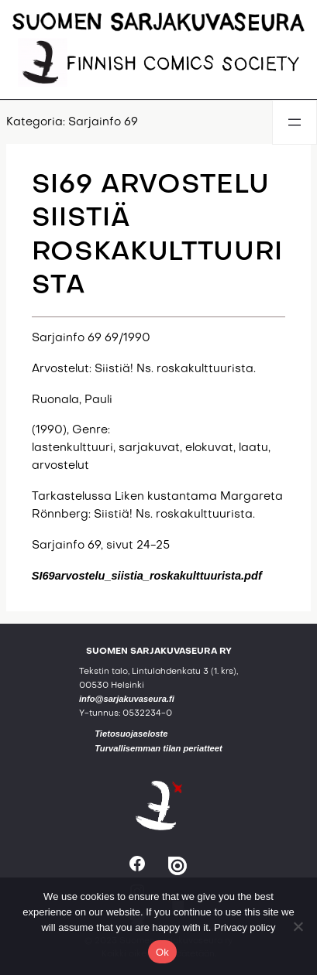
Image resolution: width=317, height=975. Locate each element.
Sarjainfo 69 (103, 122)
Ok (162, 952)
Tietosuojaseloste (131, 733)
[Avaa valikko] (294, 122)
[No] (297, 926)
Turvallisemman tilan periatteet (158, 748)
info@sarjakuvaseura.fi (126, 698)
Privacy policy (244, 927)
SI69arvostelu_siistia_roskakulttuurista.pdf (147, 576)
